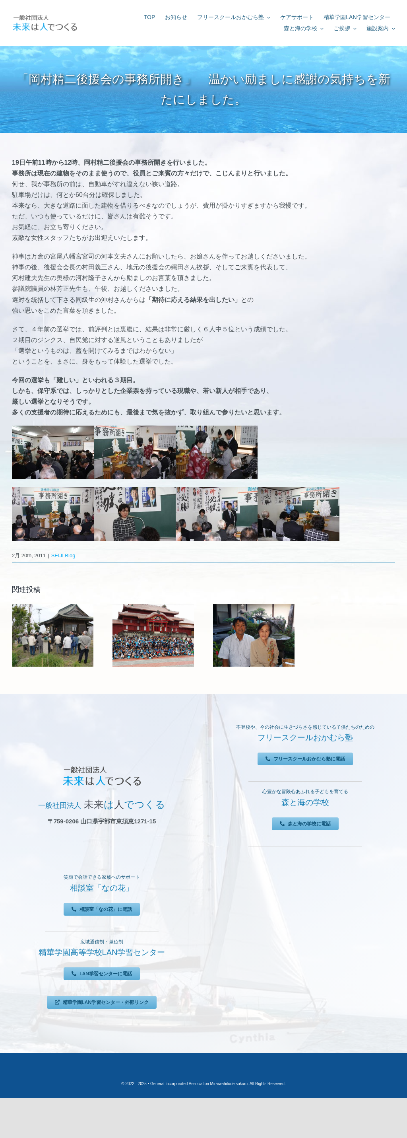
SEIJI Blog (63, 555)
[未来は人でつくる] (45, 15)
